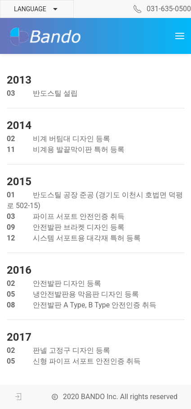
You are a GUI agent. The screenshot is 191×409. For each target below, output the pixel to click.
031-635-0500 (162, 8)
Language (37, 9)
